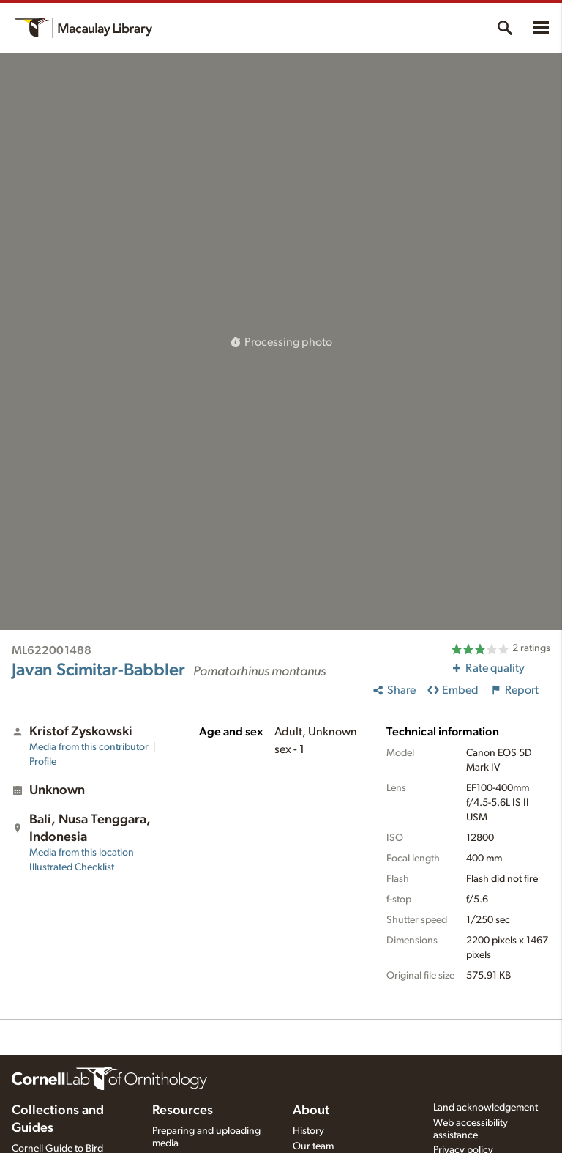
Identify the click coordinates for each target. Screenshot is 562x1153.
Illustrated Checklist (71, 867)
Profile (42, 762)
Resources (182, 1110)
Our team (313, 1146)
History (308, 1131)
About (311, 1110)
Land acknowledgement (485, 1107)
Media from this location (81, 853)
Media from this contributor (89, 747)
